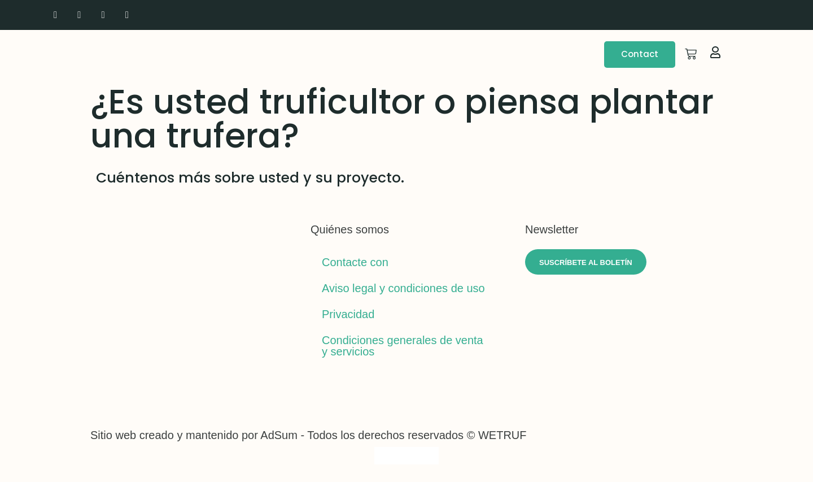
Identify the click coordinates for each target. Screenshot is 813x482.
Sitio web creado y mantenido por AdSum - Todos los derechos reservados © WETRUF (308, 435)
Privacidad (348, 314)
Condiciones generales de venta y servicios (402, 346)
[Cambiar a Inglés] (695, 15)
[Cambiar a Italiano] (716, 15)
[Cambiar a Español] (428, 455)
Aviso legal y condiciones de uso (403, 288)
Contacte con (355, 262)
